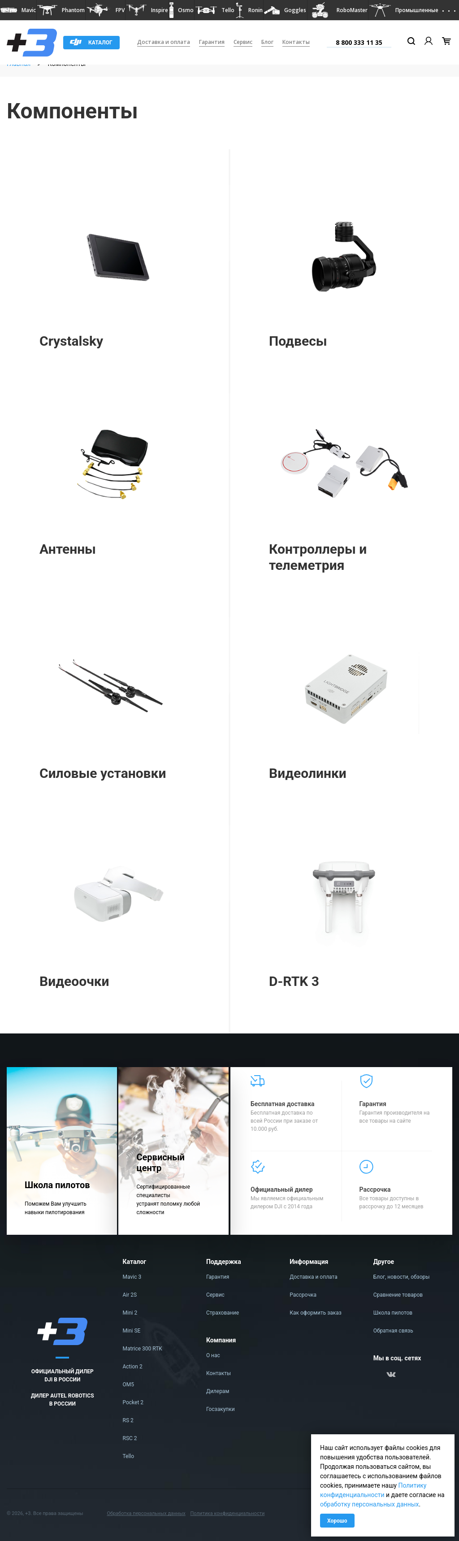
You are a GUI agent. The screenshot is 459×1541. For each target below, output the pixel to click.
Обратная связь (393, 1331)
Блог (267, 42)
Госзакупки (220, 1409)
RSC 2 (130, 1438)
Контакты (296, 42)
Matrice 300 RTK (142, 1349)
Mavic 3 (132, 1277)
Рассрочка (303, 1295)
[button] (18, 10)
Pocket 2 (133, 1402)
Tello (128, 1456)
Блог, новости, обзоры (401, 1277)
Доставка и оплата (163, 42)
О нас (213, 1355)
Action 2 (133, 1366)
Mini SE (132, 1331)
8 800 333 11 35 (359, 42)
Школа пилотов (393, 1313)
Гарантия (212, 42)
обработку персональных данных (369, 1504)
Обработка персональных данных (146, 1513)
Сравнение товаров (398, 1295)
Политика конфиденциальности (227, 1513)
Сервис (243, 42)
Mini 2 (130, 1313)
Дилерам (217, 1391)
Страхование (222, 1313)
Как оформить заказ (316, 1313)
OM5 (128, 1384)
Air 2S (130, 1295)
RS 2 (128, 1420)
